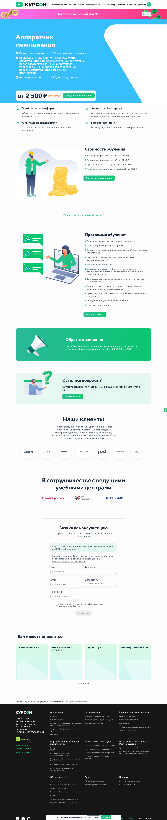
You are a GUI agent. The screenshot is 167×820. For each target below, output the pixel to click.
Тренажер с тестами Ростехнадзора (134, 748)
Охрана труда (56, 781)
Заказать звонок (23, 753)
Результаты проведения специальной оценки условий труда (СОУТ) (66, 724)
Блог (98, 5)
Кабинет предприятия (128, 720)
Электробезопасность (59, 788)
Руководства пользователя (134, 712)
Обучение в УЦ (30, 702)
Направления (57, 5)
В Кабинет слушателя (136, 5)
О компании (57, 712)
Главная (19, 702)
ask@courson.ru (23, 749)
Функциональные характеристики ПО (135, 727)
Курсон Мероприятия (94, 723)
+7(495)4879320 (23, 745)
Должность (91, 580)
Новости (124, 777)
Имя (52, 567)
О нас (81, 5)
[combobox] (101, 583)
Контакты (54, 734)
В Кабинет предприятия (114, 5)
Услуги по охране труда (98, 741)
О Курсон (54, 716)
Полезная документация (95, 781)
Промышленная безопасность (62, 785)
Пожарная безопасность (60, 792)
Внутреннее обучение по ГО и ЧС (64, 764)
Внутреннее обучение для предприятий (65, 742)
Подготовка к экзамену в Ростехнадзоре (133, 742)
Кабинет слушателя (127, 716)
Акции (76, 5)
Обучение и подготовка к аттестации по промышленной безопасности (134, 752)
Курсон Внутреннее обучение (97, 716)
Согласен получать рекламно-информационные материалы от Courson (81, 605)
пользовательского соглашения (69, 561)
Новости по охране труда (129, 781)
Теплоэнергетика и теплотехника (64, 799)
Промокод (56, 592)
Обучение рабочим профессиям (51, 702)
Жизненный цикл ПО (128, 731)
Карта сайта (124, 723)
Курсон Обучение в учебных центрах (100, 720)
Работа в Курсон (57, 720)
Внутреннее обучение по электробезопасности (60, 754)
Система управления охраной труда (99, 749)
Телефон (90, 567)
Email (53, 580)
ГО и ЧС (53, 795)
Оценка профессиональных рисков (99, 753)
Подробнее (93, 817)
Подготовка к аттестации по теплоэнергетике (62, 769)
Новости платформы (127, 785)
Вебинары (68, 5)
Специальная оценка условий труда (100, 745)
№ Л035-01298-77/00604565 (30, 732)
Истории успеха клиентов (95, 785)
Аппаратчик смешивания (76, 702)
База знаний (90, 5)
